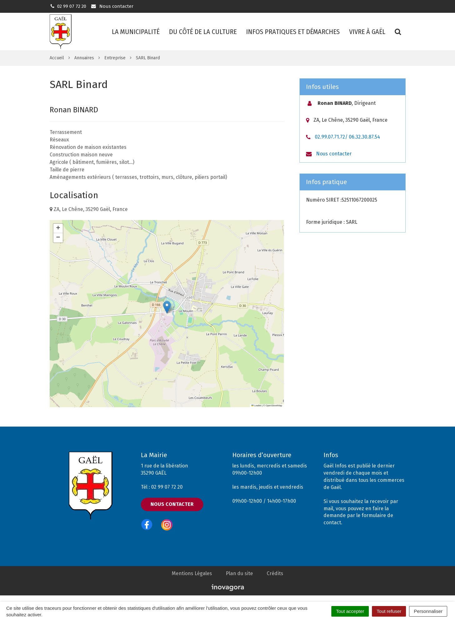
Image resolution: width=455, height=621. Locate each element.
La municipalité (136, 31)
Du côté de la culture (203, 31)
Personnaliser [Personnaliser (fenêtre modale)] (428, 611)
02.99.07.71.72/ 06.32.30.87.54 (347, 137)
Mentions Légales (192, 573)
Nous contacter (112, 6)
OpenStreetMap (274, 405)
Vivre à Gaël (367, 31)
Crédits (275, 573)
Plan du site (239, 573)
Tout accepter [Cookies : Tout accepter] (350, 611)
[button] (167, 307)
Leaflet (256, 405)
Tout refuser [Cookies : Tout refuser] (389, 611)
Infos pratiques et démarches (293, 31)
